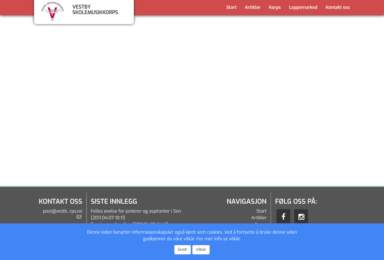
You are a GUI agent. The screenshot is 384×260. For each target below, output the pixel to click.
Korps (275, 7)
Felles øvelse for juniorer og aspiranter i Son (136, 211)
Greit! (183, 249)
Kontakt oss (338, 7)
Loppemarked (303, 7)
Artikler (253, 7)
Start (231, 7)
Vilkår (201, 249)
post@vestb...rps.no (62, 211)
